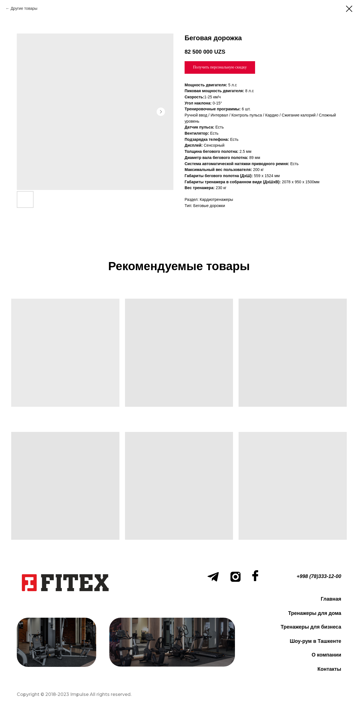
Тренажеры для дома (314, 613)
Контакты (329, 669)
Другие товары (24, 8)
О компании (326, 655)
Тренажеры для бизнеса (311, 627)
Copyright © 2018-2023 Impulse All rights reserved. (74, 694)
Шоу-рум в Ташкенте (315, 641)
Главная (331, 599)
